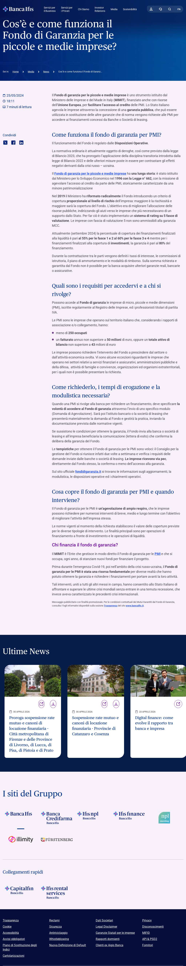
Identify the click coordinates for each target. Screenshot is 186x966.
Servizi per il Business (50, 9)
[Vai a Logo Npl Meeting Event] (165, 817)
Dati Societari (104, 920)
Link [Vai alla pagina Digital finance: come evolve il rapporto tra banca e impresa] (178, 704)
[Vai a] (93, 817)
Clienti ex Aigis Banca (109, 944)
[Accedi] (151, 9)
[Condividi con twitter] (5, 142)
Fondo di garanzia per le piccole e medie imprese (90, 173)
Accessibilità (11, 932)
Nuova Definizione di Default (67, 944)
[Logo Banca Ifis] (18, 9)
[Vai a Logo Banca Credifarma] (57, 817)
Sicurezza (55, 926)
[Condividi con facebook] (13, 142)
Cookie (7, 926)
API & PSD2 (149, 938)
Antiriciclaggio (58, 932)
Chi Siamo (83, 9)
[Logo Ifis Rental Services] (57, 892)
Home (16, 71)
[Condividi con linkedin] (21, 142)
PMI (158, 554)
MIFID (146, 932)
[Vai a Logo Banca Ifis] (21, 817)
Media (114, 9)
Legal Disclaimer (106, 926)
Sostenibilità (130, 9)
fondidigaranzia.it (88, 471)
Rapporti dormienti (108, 938)
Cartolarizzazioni (13, 955)
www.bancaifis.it (134, 605)
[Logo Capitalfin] (21, 892)
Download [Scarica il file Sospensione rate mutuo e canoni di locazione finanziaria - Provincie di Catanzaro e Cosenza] (116, 704)
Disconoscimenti (153, 926)
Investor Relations (100, 9)
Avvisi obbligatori (14, 938)
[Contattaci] (160, 9)
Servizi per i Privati (66, 9)
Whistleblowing (59, 938)
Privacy (147, 920)
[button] (169, 9)
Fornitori (147, 944)
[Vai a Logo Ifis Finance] (129, 817)
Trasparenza (110, 605)
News (46, 71)
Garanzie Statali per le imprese (115, 932)
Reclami (54, 920)
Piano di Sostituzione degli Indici (20, 947)
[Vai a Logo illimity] (21, 842)
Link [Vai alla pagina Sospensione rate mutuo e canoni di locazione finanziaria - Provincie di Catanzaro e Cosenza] (104, 704)
